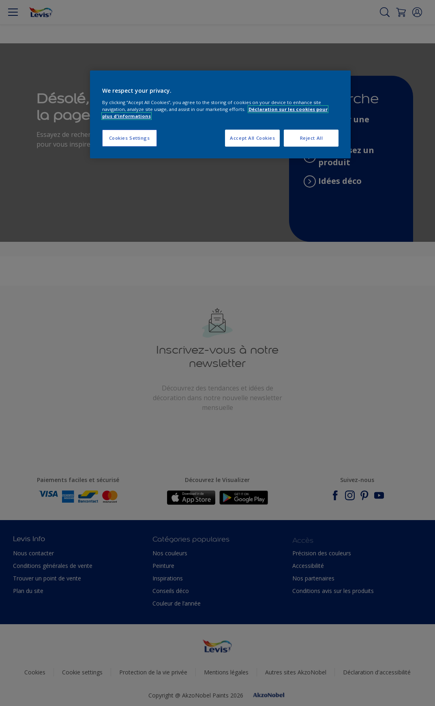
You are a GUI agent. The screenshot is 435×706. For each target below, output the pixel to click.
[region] (220, 114)
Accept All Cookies (252, 138)
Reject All (311, 138)
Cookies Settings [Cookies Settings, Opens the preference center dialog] (129, 138)
